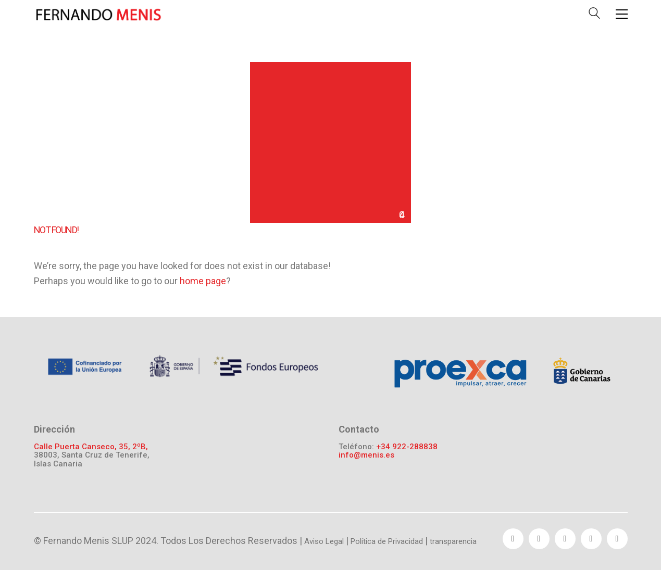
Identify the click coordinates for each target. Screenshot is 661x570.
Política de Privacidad (387, 541)
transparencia (453, 541)
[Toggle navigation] (622, 14)
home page (203, 280)
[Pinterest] (591, 538)
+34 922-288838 (407, 446)
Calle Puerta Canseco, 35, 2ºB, (91, 446)
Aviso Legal (324, 541)
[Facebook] (513, 538)
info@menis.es (366, 455)
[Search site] (594, 15)
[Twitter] (539, 538)
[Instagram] (617, 538)
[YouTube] (565, 538)
